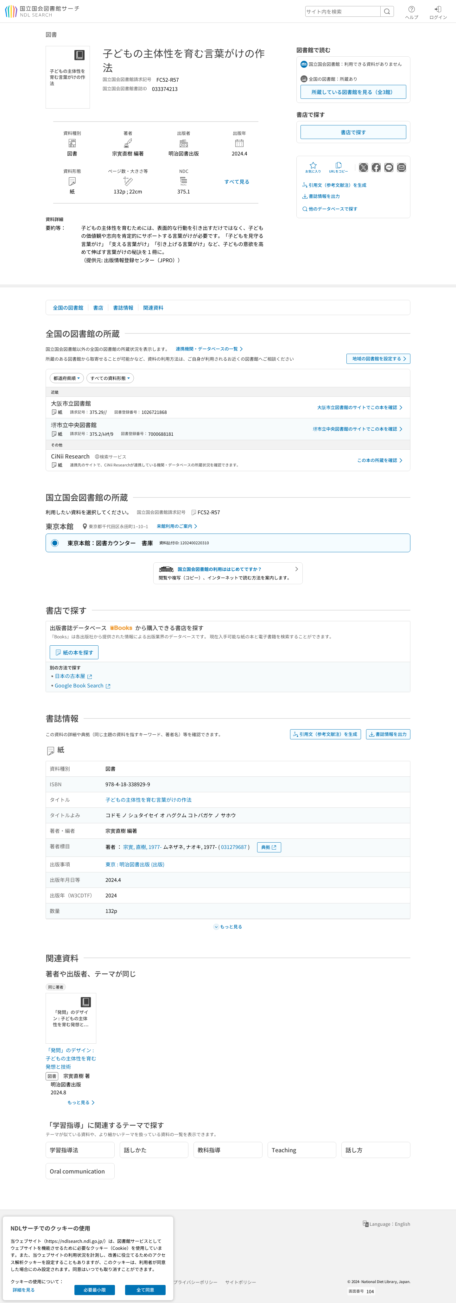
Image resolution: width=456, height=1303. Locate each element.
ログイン (438, 11)
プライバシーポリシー (195, 1282)
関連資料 (153, 307)
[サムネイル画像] (72, 1018)
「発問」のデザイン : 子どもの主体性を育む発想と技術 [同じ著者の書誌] (71, 1058)
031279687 (234, 847)
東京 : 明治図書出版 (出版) (134, 864)
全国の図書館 (68, 307)
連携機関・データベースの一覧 (210, 349)
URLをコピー (338, 167)
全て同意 (145, 1290)
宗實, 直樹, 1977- (142, 847)
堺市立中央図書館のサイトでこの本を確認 (359, 429)
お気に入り (313, 167)
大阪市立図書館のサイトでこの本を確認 (361, 407)
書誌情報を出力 (321, 196)
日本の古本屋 (74, 676)
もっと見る (82, 1102)
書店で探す (353, 132)
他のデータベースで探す (330, 209)
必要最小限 (95, 1290)
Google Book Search (83, 685)
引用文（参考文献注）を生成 (334, 185)
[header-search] (349, 11)
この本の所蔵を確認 (381, 460)
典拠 (269, 847)
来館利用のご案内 (178, 526)
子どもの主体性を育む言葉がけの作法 (148, 799)
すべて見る (237, 181)
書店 (98, 307)
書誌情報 (123, 307)
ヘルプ (411, 11)
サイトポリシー (240, 1282)
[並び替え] (67, 378)
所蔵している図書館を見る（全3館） (354, 92)
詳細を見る (24, 1290)
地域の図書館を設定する (380, 359)
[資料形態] (110, 378)
